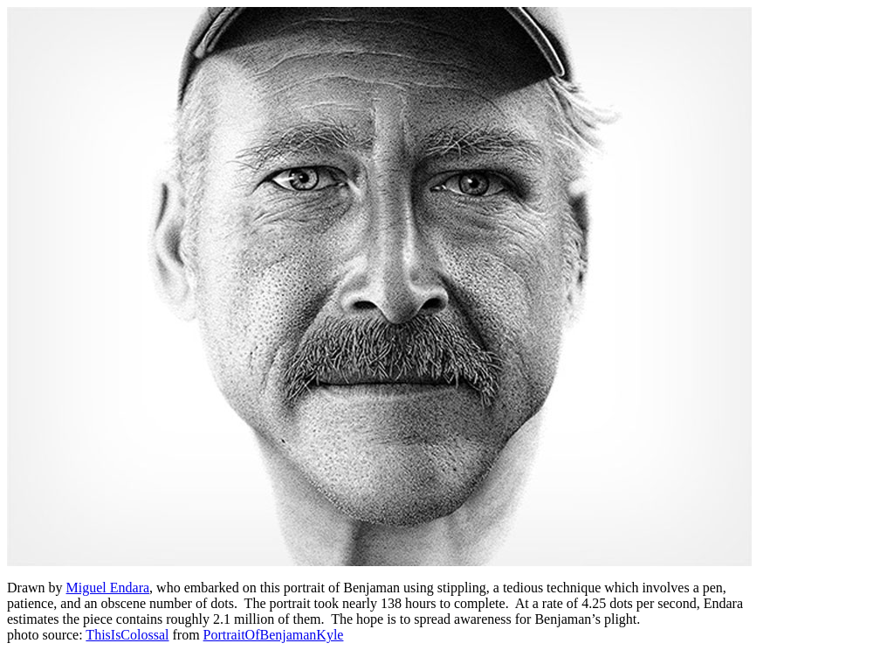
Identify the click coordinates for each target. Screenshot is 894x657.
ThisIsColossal (127, 634)
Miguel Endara (108, 587)
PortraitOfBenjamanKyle (273, 634)
